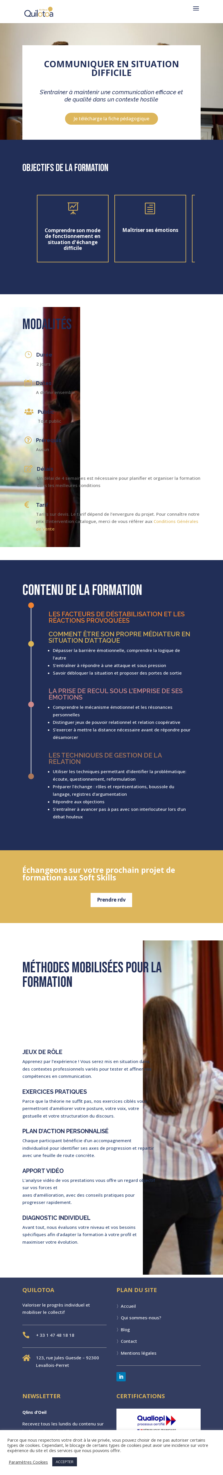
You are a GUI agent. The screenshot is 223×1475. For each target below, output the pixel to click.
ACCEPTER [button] (64, 1461)
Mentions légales (139, 1353)
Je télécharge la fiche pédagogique (111, 118)
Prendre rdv (111, 900)
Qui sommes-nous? (141, 1317)
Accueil (128, 1306)
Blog (125, 1329)
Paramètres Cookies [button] (28, 1462)
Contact (129, 1341)
